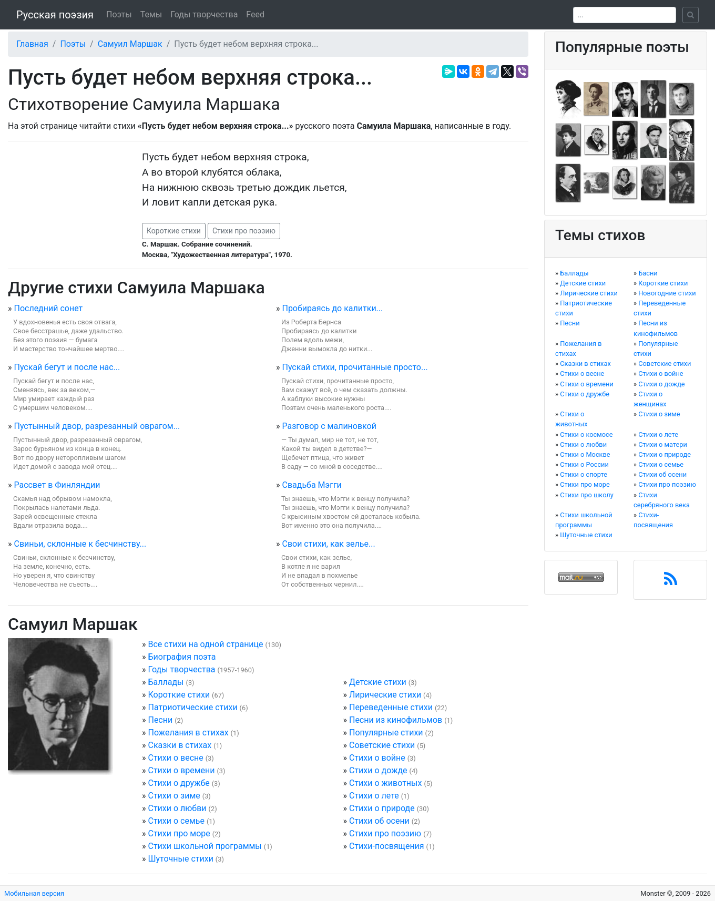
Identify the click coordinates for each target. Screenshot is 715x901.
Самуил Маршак (130, 44)
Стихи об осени (379, 821)
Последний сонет (48, 308)
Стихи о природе (382, 808)
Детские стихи (377, 682)
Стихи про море (179, 833)
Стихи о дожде (378, 770)
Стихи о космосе (586, 434)
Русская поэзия (55, 14)
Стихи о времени (181, 770)
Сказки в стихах (179, 745)
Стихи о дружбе (178, 783)
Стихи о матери (662, 444)
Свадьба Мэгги (311, 485)
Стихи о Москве (585, 454)
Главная (32, 44)
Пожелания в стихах (188, 733)
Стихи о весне (175, 758)
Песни (160, 720)
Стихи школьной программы (204, 846)
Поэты (119, 14)
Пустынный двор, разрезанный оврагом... (97, 426)
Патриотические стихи (192, 707)
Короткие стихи (174, 231)
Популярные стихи (386, 733)
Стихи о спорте (583, 474)
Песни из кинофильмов (395, 720)
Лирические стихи (385, 695)
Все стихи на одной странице (205, 644)
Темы (151, 14)
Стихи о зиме (174, 796)
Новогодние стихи (667, 293)
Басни (648, 273)
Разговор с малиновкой (329, 426)
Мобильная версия (34, 893)
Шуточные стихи (180, 859)
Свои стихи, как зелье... (328, 544)
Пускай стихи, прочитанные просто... (354, 367)
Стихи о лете (374, 796)
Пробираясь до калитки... (332, 308)
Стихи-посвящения (386, 846)
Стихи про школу (587, 495)
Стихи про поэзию (243, 231)
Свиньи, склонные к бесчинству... (80, 544)
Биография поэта (182, 657)
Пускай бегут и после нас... (67, 367)
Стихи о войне (377, 758)
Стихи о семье (176, 821)
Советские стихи (382, 745)
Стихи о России (584, 464)
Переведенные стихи (391, 707)
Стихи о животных (385, 783)
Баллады (165, 682)
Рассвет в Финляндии (57, 485)
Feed (255, 14)
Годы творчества (204, 14)
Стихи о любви (177, 808)
